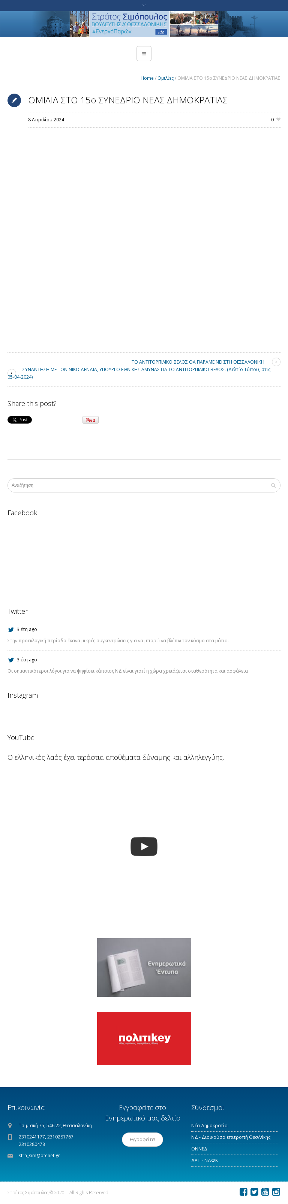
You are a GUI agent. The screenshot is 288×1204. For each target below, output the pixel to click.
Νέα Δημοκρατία (209, 1125)
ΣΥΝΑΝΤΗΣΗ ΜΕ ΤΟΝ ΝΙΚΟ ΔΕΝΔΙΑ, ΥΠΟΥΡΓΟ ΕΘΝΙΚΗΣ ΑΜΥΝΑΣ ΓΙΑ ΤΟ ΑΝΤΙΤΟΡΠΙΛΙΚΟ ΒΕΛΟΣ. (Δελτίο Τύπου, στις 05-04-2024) (139, 373)
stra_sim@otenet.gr (39, 1155)
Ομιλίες (166, 78)
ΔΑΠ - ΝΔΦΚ (204, 1160)
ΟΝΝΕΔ (199, 1149)
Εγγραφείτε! (142, 1139)
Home (147, 78)
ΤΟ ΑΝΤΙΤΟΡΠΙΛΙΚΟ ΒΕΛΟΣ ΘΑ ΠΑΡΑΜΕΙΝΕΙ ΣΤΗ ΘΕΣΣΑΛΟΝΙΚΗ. (199, 362)
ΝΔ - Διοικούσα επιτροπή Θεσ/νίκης (230, 1137)
